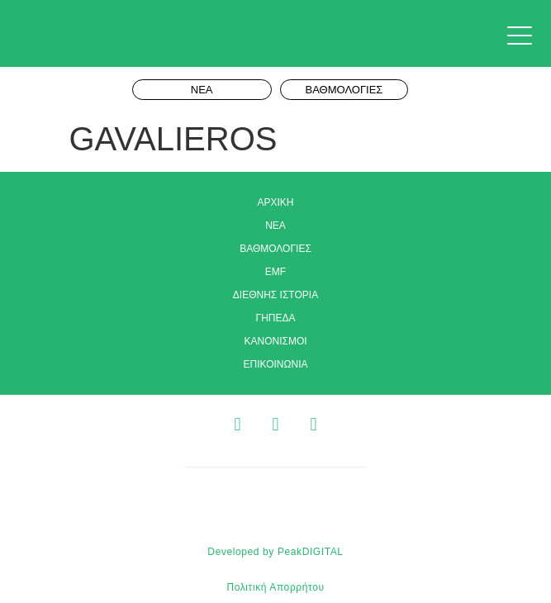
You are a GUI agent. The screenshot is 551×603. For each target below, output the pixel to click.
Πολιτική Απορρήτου (275, 587)
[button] (524, 36)
